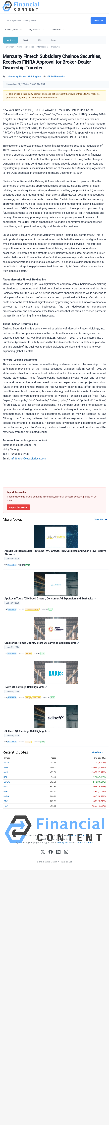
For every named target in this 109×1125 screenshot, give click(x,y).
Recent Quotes (11, 29)
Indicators (56, 29)
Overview (10, 46)
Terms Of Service (84, 842)
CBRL (43, 653)
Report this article (18, 507)
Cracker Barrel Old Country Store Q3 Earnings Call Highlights (41, 642)
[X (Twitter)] (42, 852)
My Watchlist (35, 29)
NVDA (6, 796)
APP (50, 609)
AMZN (6, 762)
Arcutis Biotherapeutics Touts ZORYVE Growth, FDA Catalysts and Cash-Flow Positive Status (55, 552)
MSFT (5, 791)
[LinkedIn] (58, 852)
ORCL (6, 801)
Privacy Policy (64, 842)
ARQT (28, 565)
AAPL (5, 767)
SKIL (42, 742)
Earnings (28, 653)
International (42, 46)
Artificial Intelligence (32, 609)
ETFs (40, 40)
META (6, 786)
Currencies (29, 46)
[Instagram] (66, 852)
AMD (5, 772)
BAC (5, 777)
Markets (10, 40)
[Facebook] (50, 852)
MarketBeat (12, 565)
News (19, 46)
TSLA (5, 806)
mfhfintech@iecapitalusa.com (28, 458)
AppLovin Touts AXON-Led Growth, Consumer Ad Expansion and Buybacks (50, 598)
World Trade (37, 698)
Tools (53, 40)
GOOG (6, 781)
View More (100, 519)
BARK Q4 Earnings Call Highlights (25, 687)
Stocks (26, 40)
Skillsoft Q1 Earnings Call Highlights (27, 731)
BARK (52, 698)
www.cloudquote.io (78, 835)
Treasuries (55, 46)
